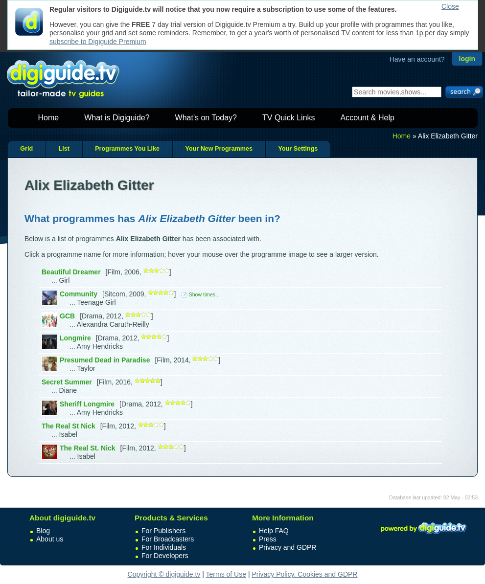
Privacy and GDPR (287, 547)
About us (49, 539)
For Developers (164, 556)
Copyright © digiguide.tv (164, 574)
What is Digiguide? (116, 117)
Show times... (200, 294)
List (63, 148)
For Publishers (163, 531)
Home (48, 117)
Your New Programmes (219, 148)
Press (268, 539)
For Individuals (163, 547)
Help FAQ (274, 531)
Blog (43, 531)
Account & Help (367, 117)
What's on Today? (206, 117)
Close (450, 6)
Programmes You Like (127, 148)
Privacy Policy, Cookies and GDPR (304, 574)
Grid (26, 148)
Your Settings (298, 148)
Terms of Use (226, 574)
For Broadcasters (167, 539)
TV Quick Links (288, 117)
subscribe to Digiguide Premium (97, 41)
